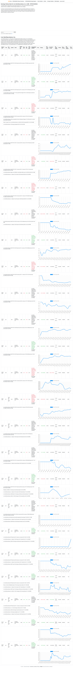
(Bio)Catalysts (57, 1)
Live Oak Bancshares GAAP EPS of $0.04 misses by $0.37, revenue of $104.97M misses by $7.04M (34, 398)
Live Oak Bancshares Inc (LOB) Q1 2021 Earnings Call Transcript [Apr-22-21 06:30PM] (17, 591)
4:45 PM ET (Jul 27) (9, 452)
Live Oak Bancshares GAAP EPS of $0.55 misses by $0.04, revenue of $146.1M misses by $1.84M (34, 107)
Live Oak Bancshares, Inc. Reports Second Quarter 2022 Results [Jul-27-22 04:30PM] (17, 463)
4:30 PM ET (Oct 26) (9, 426)
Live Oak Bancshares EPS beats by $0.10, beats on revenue (34, 530)
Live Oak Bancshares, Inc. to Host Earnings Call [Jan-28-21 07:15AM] (14, 607)
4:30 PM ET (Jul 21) (9, 554)
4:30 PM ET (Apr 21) (9, 576)
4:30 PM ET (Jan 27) (9, 599)
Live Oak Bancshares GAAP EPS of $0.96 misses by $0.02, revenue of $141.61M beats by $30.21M (34, 425)
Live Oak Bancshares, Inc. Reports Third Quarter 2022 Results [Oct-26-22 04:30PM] (16, 436)
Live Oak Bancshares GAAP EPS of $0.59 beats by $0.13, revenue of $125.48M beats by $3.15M (34, 239)
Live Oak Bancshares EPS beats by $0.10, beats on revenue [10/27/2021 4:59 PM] (16, 537)
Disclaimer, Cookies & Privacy (35, 666)
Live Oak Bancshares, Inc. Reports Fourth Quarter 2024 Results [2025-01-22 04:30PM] (17, 198)
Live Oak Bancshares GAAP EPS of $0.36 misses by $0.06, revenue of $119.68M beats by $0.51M (34, 292)
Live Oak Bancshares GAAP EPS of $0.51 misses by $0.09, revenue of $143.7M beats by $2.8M (34, 134)
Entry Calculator (40, 1)
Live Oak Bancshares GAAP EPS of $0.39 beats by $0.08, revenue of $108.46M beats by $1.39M (34, 345)
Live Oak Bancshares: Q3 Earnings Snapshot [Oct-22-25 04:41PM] (14, 124)
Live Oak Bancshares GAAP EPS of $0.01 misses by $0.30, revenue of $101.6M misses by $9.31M (34, 372)
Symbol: (2, 32)
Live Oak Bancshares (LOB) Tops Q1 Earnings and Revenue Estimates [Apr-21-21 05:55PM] (18, 589)
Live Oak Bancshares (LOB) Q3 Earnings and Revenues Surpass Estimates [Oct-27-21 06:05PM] (18, 541)
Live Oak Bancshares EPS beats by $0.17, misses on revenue (34, 598)
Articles (45, 1)
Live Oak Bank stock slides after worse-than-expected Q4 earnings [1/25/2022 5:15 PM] (17, 517)
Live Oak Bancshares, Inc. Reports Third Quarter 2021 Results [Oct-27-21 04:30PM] (16, 539)
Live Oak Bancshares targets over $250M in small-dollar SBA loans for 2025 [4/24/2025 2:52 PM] (19, 172)
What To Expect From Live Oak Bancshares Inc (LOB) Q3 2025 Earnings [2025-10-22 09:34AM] (18, 122)
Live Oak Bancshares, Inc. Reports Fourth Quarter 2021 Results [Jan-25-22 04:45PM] (17, 519)
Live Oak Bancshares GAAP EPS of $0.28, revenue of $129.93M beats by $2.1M (34, 213)
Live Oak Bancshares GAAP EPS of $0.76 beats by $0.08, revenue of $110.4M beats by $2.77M (34, 478)
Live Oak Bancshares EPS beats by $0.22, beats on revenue (34, 576)
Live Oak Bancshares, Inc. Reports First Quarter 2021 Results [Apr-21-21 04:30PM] (16, 587)
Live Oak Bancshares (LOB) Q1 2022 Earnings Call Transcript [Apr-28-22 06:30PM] (16, 496)
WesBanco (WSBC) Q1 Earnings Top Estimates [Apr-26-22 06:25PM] (14, 489)
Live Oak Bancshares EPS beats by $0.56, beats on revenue (34, 621)
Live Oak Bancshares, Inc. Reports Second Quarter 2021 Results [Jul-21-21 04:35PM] (17, 562)
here (11, 33)
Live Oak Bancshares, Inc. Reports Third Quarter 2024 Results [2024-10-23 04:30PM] (17, 224)
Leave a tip (62, 1)
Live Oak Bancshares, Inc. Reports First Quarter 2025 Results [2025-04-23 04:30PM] (17, 174)
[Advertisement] (36, 21)
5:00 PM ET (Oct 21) (9, 622)
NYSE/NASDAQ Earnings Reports (30, 1)
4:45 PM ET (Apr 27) (9, 479)
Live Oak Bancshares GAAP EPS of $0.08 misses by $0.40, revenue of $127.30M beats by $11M (34, 319)
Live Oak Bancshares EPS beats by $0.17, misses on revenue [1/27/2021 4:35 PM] (16, 605)
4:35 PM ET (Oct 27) (9, 531)
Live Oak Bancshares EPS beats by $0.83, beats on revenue (34, 553)
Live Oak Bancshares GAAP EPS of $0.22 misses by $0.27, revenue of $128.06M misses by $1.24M (34, 187)
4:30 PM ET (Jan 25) (9, 399)
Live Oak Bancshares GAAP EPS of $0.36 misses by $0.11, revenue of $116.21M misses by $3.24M (34, 266)
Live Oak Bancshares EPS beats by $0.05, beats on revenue (34, 644)
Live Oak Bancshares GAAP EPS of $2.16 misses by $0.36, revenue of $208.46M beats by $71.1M (34, 451)
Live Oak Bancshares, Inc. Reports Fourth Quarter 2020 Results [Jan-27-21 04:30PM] (17, 614)
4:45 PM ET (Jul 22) (9, 645)
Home (10, 1)
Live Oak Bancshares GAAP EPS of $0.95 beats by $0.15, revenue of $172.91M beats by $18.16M (34, 81)
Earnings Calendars (50, 1)
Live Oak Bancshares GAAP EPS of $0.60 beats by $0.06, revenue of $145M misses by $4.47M (34, 54)
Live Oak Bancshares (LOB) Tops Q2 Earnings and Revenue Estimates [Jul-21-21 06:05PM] (18, 564)
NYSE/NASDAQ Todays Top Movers (18, 1)
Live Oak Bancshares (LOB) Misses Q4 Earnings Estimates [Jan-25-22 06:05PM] (16, 521)
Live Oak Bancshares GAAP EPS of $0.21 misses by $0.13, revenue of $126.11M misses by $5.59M (34, 160)
